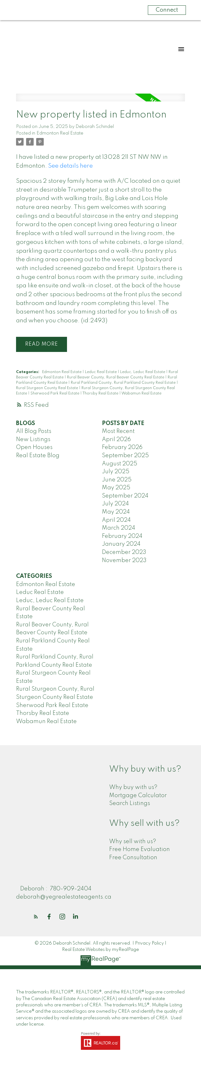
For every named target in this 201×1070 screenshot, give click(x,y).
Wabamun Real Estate (141, 393)
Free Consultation (133, 857)
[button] (36, 916)
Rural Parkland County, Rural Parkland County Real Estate (123, 383)
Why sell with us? (132, 841)
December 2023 (124, 552)
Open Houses (34, 447)
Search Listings (129, 803)
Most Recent (118, 431)
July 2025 (115, 472)
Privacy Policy (149, 943)
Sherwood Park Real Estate (55, 393)
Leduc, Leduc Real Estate (143, 372)
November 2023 (124, 560)
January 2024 (121, 544)
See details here (70, 166)
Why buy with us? (133, 787)
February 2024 (122, 536)
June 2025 (116, 480)
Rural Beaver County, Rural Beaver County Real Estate (116, 377)
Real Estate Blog (37, 455)
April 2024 (116, 520)
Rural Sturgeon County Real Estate (47, 388)
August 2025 (119, 464)
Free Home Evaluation (139, 849)
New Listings (33, 439)
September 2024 (125, 496)
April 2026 (116, 439)
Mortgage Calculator (138, 795)
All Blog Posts (33, 431)
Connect (167, 10)
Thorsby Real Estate (100, 393)
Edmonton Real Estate (59, 133)
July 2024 (115, 504)
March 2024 (118, 528)
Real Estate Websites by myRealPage (100, 949)
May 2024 (116, 512)
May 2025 (116, 488)
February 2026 (122, 447)
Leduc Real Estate (101, 372)
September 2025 (125, 455)
